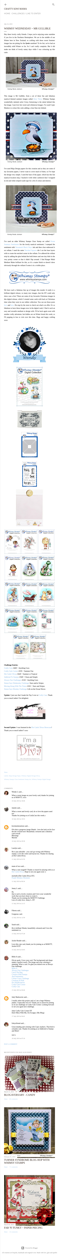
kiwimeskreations (18, 826)
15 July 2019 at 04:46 (18, 990)
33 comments (13, 1232)
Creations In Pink (18, 980)
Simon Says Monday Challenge (15, 689)
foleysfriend (16, 1023)
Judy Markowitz (17, 997)
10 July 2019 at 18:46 (18, 801)
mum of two (16, 866)
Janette (14, 808)
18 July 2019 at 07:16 (18, 1038)
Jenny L (14, 888)
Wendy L (15, 792)
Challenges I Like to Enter (26, 13)
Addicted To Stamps (11, 677)
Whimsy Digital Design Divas (30, 776)
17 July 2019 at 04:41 (18, 1016)
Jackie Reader (17, 941)
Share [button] (6, 772)
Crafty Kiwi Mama (15, 9)
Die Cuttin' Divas (10, 674)
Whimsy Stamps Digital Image (41, 779)
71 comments (13, 1167)
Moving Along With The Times (15, 686)
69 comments (13, 1099)
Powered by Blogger (29, 1247)
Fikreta (14, 910)
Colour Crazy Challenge (20, 978)
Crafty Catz (8, 668)
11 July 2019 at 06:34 (18, 881)
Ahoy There (37, 99)
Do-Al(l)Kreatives (18, 983)
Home (7, 13)
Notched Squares (31, 250)
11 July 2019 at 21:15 (18, 903)
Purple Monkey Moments (21, 878)
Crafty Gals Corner (11, 671)
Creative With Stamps (19, 974)
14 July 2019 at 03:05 (18, 950)
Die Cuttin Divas (18, 872)
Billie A (14, 957)
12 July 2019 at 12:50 (18, 917)
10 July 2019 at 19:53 (18, 819)
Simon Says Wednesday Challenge (16, 683)
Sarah (14, 925)
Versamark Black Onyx (23, 247)
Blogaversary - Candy (19, 1094)
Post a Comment (10, 1044)
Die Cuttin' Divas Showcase (41, 727)
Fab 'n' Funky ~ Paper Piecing (23, 1227)
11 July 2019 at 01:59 (18, 859)
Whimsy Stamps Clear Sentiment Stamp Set (17, 779)
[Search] (53, 4)
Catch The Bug (17, 972)
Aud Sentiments (17, 976)
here (5, 305)
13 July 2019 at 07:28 (18, 934)
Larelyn (14, 848)
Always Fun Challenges (12, 680)
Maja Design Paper (15, 776)
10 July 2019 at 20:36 (18, 841)
